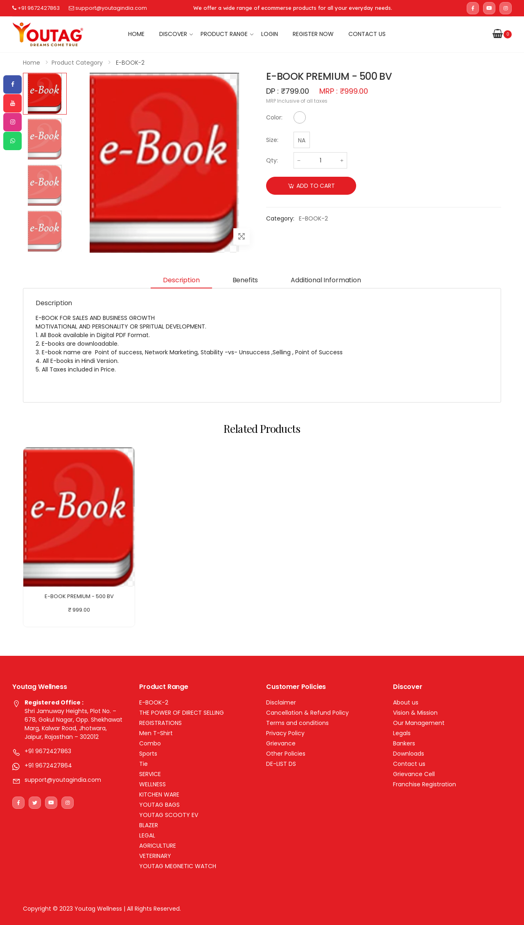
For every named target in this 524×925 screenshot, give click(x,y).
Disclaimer (281, 702)
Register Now (313, 34)
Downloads (408, 753)
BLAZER (148, 825)
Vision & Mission (415, 713)
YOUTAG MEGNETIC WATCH (177, 866)
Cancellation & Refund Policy (307, 713)
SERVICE (150, 774)
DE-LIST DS (281, 764)
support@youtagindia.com (108, 8)
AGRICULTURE (157, 846)
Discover (173, 34)
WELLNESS (152, 784)
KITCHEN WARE (159, 794)
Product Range (224, 34)
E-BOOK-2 (153, 702)
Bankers (404, 743)
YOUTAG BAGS (159, 805)
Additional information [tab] (326, 280)
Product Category (77, 63)
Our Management (419, 723)
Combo (150, 743)
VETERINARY (155, 856)
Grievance (281, 743)
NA (301, 140)
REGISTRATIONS (160, 723)
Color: (274, 117)
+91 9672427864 (48, 765)
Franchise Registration (424, 784)
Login (269, 34)
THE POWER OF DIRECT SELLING (181, 713)
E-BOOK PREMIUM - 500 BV (79, 596)
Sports (148, 753)
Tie (143, 764)
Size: (272, 140)
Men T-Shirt (156, 733)
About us (405, 702)
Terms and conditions (297, 723)
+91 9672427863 (36, 8)
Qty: (272, 160)
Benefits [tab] (245, 280)
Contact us (367, 34)
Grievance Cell (414, 774)
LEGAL (147, 835)
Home (136, 34)
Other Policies (285, 753)
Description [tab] (181, 280)
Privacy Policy (285, 733)
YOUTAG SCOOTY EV (168, 815)
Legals (402, 733)
